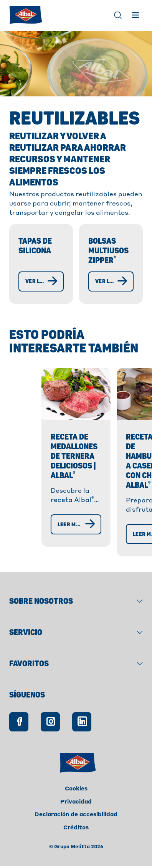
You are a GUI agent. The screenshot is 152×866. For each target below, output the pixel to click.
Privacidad (76, 802)
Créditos (76, 828)
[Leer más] (48, 538)
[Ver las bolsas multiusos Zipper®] (111, 281)
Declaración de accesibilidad (76, 814)
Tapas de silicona (35, 246)
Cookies (76, 789)
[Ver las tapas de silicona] (41, 281)
